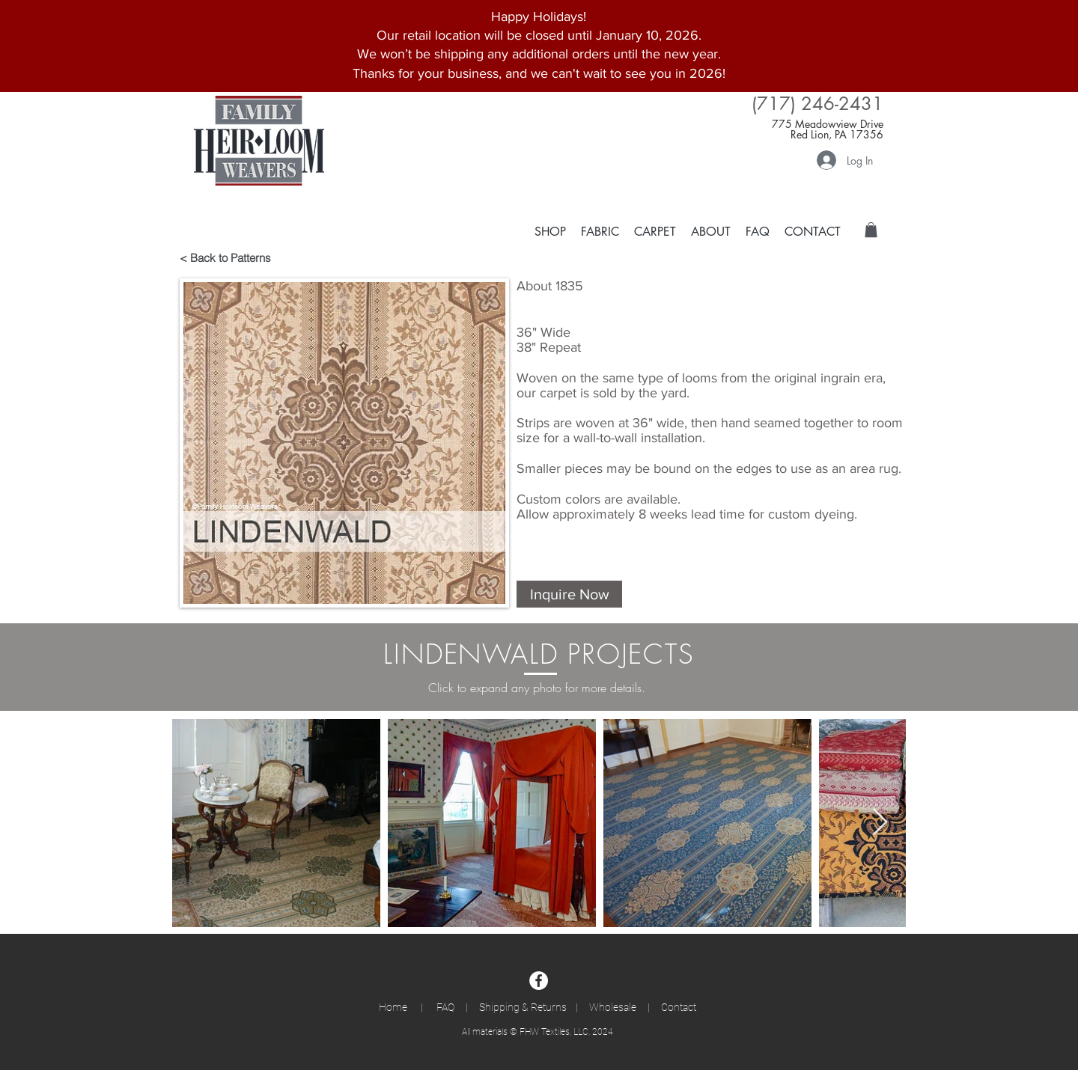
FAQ (448, 1007)
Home (400, 1007)
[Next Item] (880, 822)
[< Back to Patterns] (233, 257)
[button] (655, 231)
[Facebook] (538, 980)
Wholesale (612, 1007)
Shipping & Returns (523, 1007)
